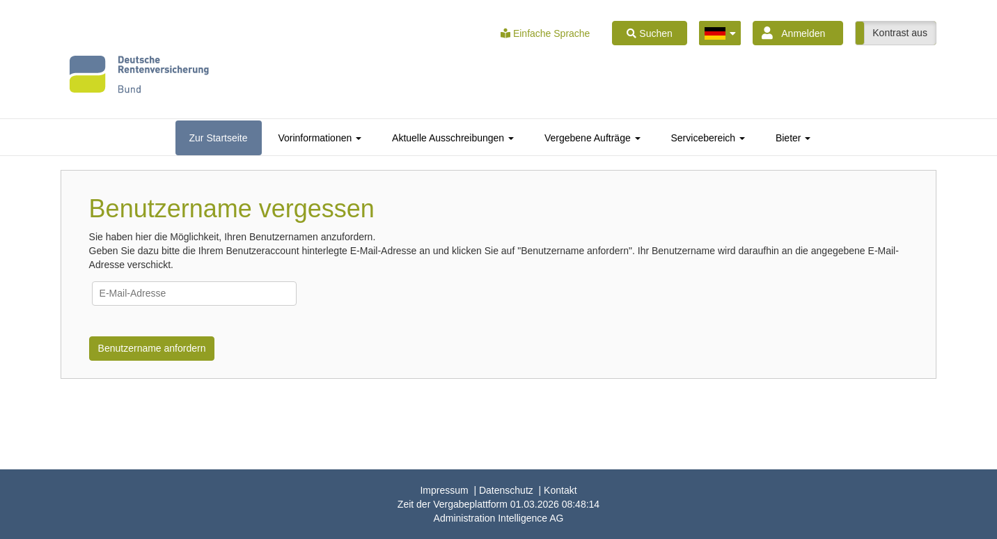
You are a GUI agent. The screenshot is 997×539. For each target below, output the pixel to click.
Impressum (444, 490)
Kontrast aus (899, 32)
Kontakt (560, 490)
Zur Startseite (218, 137)
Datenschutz (506, 490)
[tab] (218, 137)
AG (499, 518)
